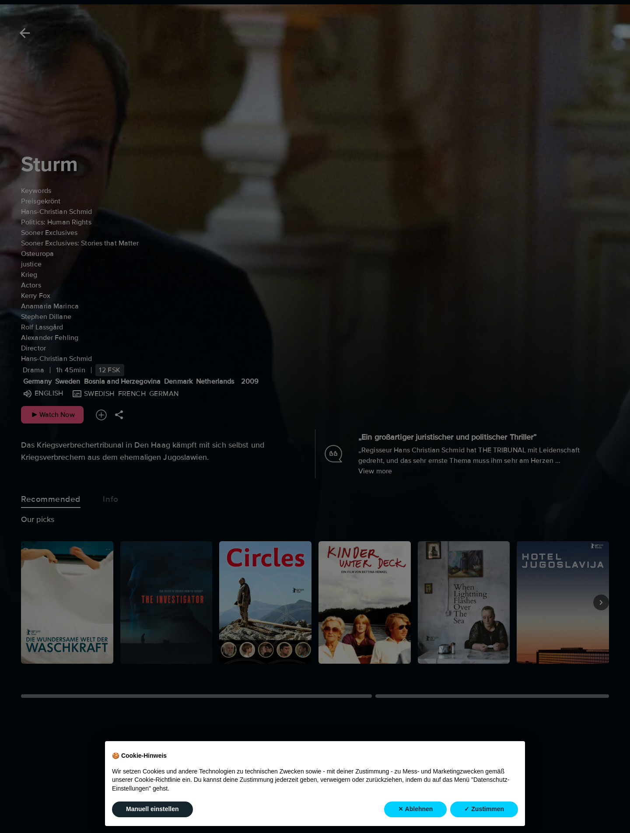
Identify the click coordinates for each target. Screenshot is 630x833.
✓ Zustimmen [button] (484, 808)
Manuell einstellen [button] (152, 808)
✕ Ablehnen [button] (415, 808)
